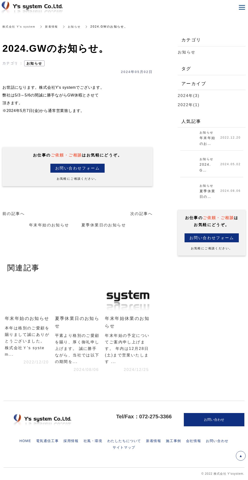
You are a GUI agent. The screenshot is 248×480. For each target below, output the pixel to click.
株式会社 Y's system (20, 26)
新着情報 (54, 26)
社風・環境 (93, 441)
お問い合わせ (217, 441)
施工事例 (173, 441)
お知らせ (78, 26)
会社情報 (193, 441)
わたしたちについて (124, 441)
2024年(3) (189, 96)
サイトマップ (124, 447)
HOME (25, 441)
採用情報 (70, 441)
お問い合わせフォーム (77, 168)
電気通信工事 (47, 441)
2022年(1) (189, 105)
